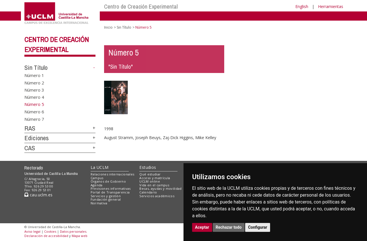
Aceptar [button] (202, 227)
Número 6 (34, 111)
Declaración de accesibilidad (46, 236)
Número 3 (34, 89)
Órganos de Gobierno (108, 181)
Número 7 (34, 119)
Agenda (97, 185)
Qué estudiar (150, 174)
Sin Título (36, 67)
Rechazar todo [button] (229, 227)
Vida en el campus (154, 185)
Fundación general (106, 199)
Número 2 (34, 82)
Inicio (108, 27)
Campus (97, 178)
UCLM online (149, 181)
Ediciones (36, 138)
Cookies (50, 231)
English (301, 6)
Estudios (147, 167)
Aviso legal (32, 231)
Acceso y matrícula (154, 178)
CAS (29, 148)
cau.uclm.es (38, 194)
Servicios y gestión (106, 196)
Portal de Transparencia (110, 192)
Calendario (148, 192)
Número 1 (34, 75)
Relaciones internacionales (112, 174)
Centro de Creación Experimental (141, 6)
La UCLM (100, 167)
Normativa (99, 203)
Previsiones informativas (111, 188)
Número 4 (34, 97)
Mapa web (79, 236)
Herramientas (330, 6)
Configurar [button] (257, 227)
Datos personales (73, 231)
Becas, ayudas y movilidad (160, 188)
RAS (29, 128)
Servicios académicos (156, 196)
